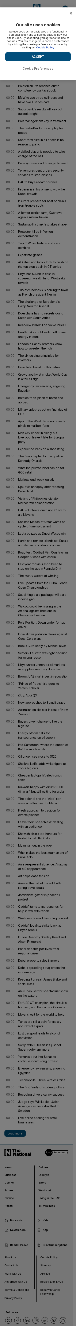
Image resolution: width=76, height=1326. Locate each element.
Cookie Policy (45, 47)
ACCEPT (38, 56)
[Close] (71, 13)
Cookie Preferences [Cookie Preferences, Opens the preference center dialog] (38, 68)
